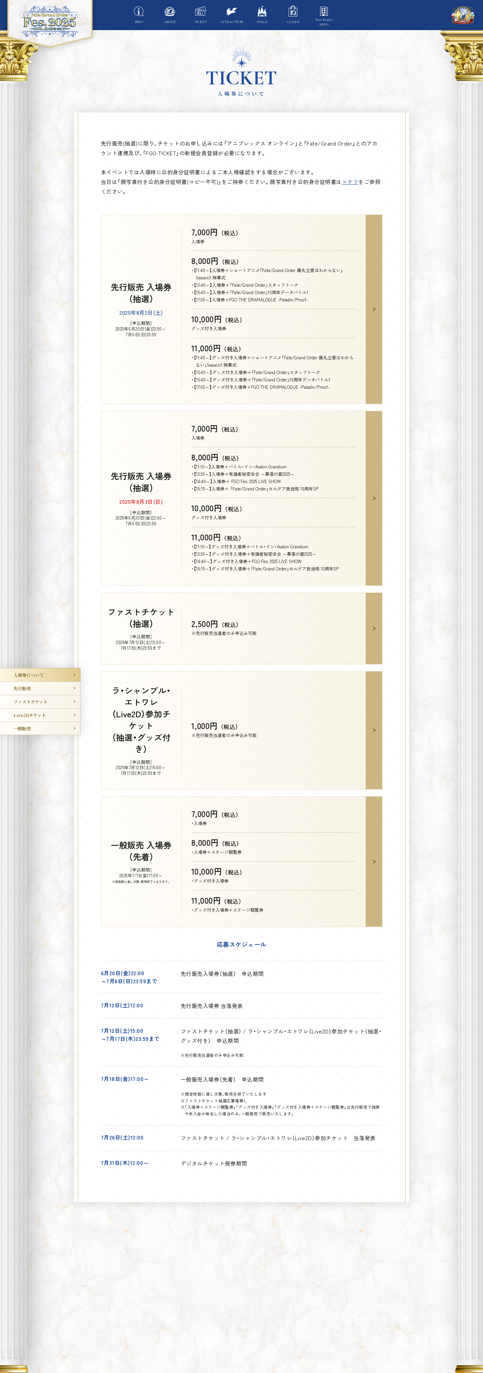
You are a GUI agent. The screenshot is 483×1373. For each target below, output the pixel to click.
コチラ (350, 182)
